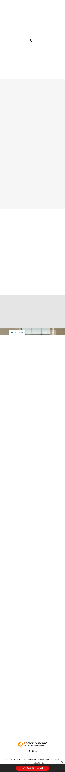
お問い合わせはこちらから (32, 768)
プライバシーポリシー (29, 759)
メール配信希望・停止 (37, 763)
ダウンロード (25, 763)
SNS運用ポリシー (43, 759)
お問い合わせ (55, 759)
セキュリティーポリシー (13, 759)
